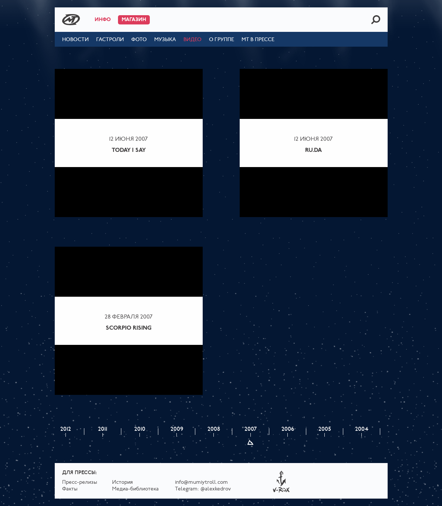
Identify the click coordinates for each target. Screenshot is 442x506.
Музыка (165, 40)
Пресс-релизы (79, 482)
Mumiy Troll (71, 19)
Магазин (134, 20)
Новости (75, 40)
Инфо (103, 20)
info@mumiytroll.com (201, 482)
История (122, 482)
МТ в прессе (258, 40)
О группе (221, 40)
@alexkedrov (215, 489)
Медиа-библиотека (135, 489)
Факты (70, 489)
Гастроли (110, 40)
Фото (139, 40)
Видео (192, 40)
